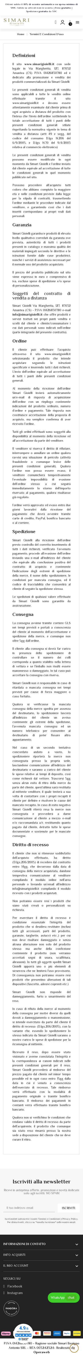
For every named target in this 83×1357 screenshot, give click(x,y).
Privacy (45, 1325)
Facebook (12, 1286)
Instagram (13, 1293)
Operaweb (41, 1352)
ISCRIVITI (68, 1208)
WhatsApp (64, 1297)
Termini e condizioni (62, 1325)
